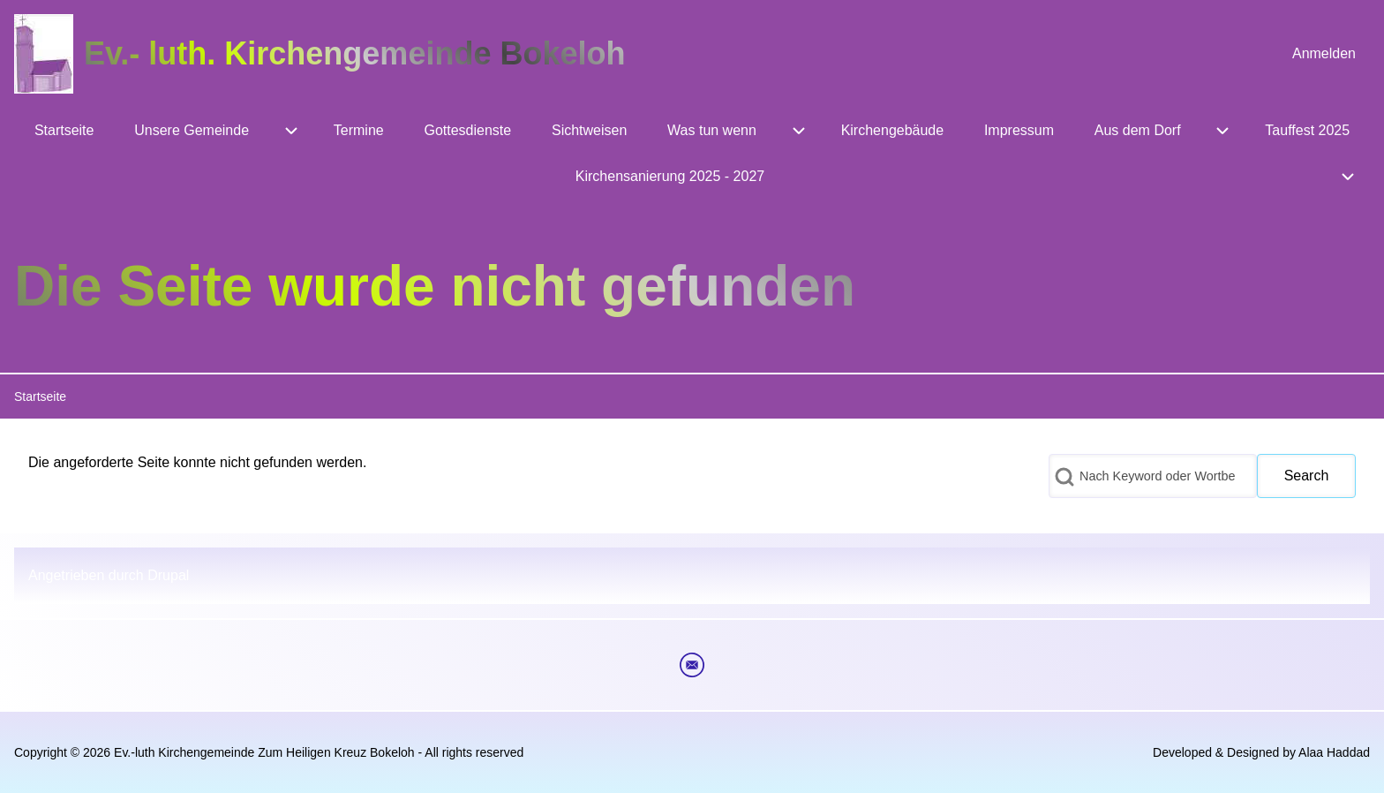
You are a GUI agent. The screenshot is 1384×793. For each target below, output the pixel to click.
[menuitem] (1324, 53)
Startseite (40, 396)
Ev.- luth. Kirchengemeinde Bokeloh (354, 53)
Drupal (168, 575)
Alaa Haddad (1334, 752)
